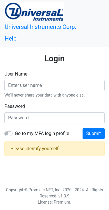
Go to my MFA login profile (42, 133)
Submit (93, 133)
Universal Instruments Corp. (40, 26)
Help (11, 38)
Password (14, 106)
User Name (15, 74)
